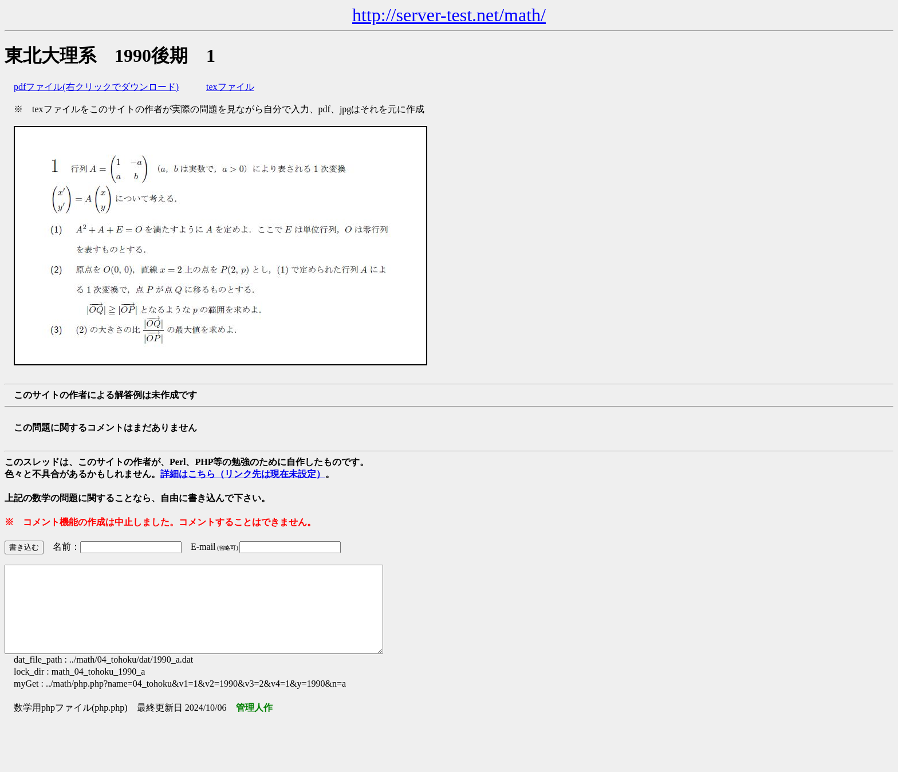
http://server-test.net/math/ (449, 15)
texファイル (230, 87)
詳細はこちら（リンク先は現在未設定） (242, 474)
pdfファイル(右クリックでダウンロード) (96, 87)
